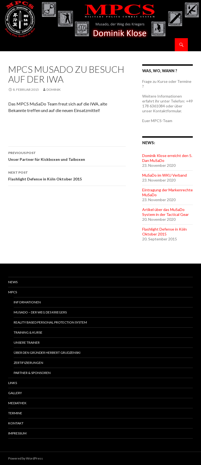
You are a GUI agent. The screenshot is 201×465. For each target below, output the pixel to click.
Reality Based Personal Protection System (50, 322)
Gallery (15, 393)
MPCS (12, 292)
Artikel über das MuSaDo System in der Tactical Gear (165, 212)
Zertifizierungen (28, 363)
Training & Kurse (28, 332)
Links (12, 383)
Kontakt (16, 423)
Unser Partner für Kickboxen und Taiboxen (67, 156)
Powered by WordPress (25, 458)
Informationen (27, 302)
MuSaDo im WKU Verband (164, 175)
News (13, 282)
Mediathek (17, 403)
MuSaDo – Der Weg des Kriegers (40, 312)
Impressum (17, 433)
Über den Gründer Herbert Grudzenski (47, 353)
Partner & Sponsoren (32, 373)
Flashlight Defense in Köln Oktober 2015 (67, 175)
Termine (15, 413)
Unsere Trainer (27, 342)
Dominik (53, 89)
